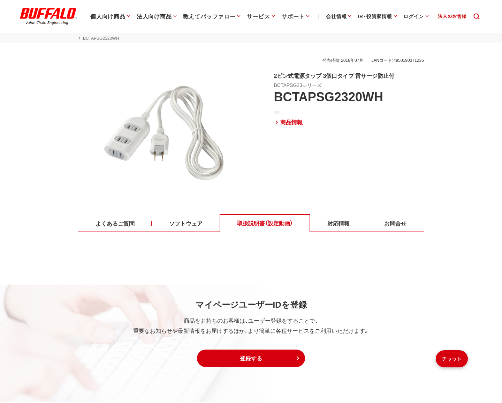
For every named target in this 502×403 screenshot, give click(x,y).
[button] (251, 359)
